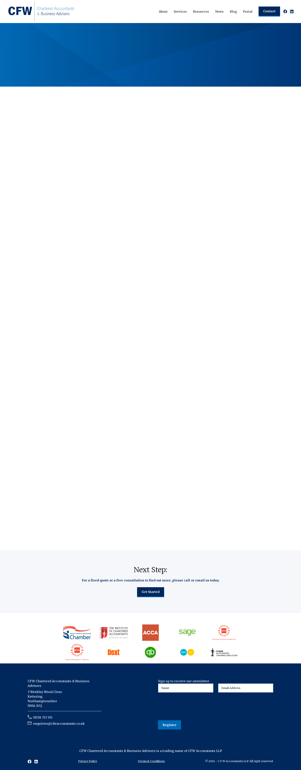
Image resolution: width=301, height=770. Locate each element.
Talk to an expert (46, 66)
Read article (46, 519)
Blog (233, 11)
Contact (269, 11)
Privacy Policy (87, 761)
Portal (247, 11)
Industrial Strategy (82, 370)
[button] (163, 11)
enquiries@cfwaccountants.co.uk (59, 723)
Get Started (151, 592)
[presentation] (187, 706)
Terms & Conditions (151, 761)
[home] (41, 11)
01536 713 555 (42, 717)
